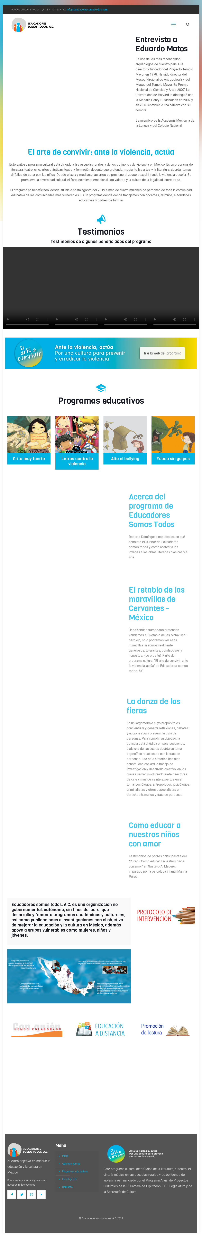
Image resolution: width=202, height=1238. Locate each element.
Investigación (69, 1179)
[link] (101, 353)
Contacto (67, 1187)
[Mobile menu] (173, 24)
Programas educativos (75, 1171)
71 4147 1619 (53, 9)
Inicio (65, 1155)
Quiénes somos (71, 1163)
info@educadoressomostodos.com (87, 9)
